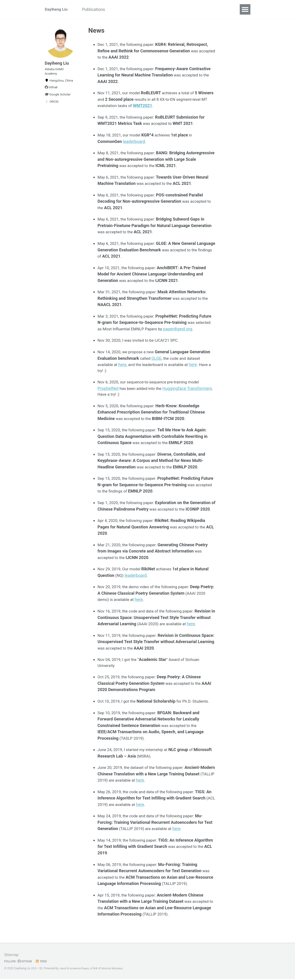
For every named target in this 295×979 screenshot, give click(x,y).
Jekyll (63, 968)
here (124, 364)
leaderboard (134, 141)
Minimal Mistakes (114, 968)
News (122, 9)
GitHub (25, 961)
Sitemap (11, 954)
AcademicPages (80, 968)
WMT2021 (161, 105)
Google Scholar (58, 98)
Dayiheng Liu (57, 9)
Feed (43, 961)
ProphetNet (108, 388)
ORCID (52, 105)
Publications (97, 9)
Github (51, 91)
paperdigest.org (181, 328)
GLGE (157, 358)
